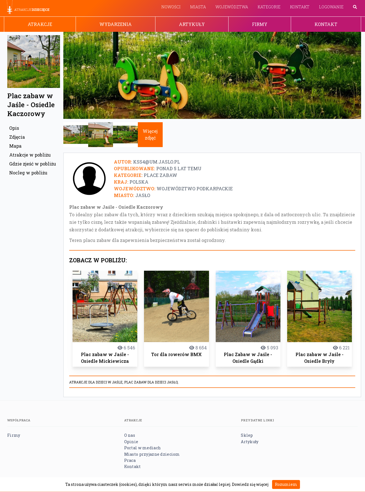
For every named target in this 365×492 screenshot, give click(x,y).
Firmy (259, 24)
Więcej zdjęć (150, 134)
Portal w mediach (142, 447)
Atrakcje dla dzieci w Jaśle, (96, 382)
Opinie (131, 441)
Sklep (247, 435)
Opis (14, 128)
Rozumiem (286, 484)
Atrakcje (40, 24)
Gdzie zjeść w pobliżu (32, 164)
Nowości (171, 6)
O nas (129, 435)
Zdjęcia (17, 137)
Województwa (231, 6)
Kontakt (299, 6)
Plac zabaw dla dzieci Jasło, (151, 382)
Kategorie (269, 6)
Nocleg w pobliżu (28, 173)
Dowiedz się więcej (250, 484)
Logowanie (331, 6)
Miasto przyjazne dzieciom (152, 454)
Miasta (198, 6)
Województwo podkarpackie (195, 188)
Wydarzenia (115, 24)
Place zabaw (160, 175)
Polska (138, 182)
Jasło (142, 195)
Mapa (15, 146)
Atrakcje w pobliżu (30, 155)
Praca (130, 460)
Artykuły (192, 24)
